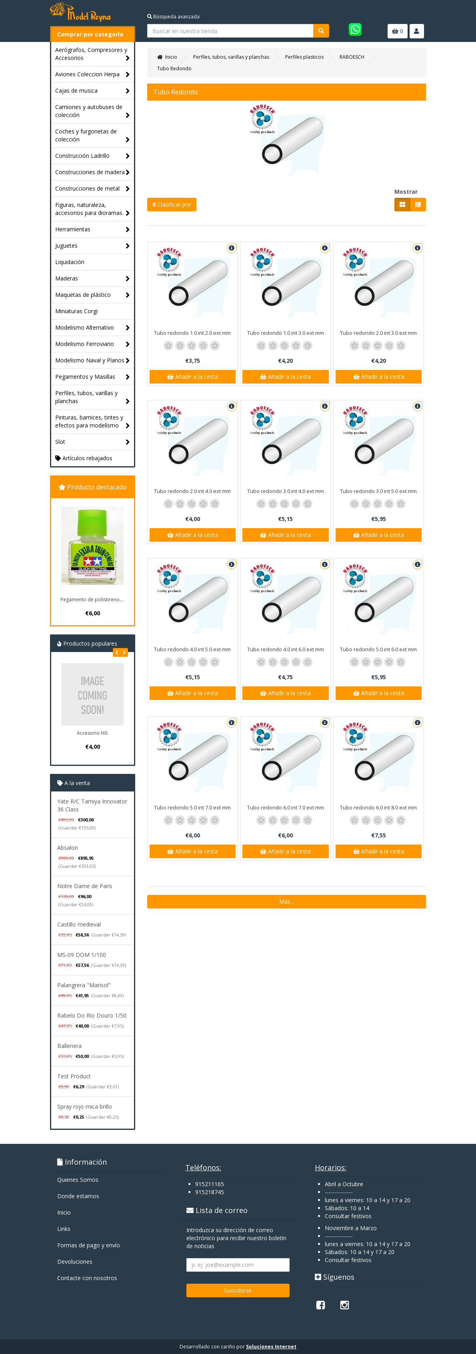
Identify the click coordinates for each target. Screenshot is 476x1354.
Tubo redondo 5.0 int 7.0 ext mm (192, 807)
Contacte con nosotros (87, 1278)
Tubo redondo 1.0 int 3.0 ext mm (285, 332)
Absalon (67, 847)
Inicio (64, 1212)
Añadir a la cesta (192, 376)
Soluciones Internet (271, 1346)
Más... (286, 901)
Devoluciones (74, 1261)
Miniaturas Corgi (76, 311)
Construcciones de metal (92, 189)
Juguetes (92, 246)
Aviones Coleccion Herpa (92, 74)
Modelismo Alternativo (92, 328)
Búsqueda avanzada (173, 16)
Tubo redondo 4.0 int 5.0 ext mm (192, 649)
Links (63, 1229)
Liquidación (69, 262)
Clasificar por (171, 204)
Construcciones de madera (92, 172)
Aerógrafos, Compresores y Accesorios (92, 54)
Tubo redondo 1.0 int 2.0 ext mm (192, 332)
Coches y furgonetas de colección (92, 135)
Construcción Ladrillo (92, 156)
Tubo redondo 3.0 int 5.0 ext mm (378, 491)
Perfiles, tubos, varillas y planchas (92, 397)
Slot (92, 442)
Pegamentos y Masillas (92, 377)
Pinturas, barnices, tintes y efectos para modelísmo (92, 422)
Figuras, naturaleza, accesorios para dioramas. (92, 209)
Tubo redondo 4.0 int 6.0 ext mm (285, 649)
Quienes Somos (77, 1179)
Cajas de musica (92, 91)
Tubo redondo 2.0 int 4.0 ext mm (192, 491)
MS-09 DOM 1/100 (81, 954)
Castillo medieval (79, 924)
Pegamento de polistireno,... (92, 599)
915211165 (209, 1184)
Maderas (92, 278)
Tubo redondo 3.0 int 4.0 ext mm (285, 491)
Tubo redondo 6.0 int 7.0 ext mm (285, 807)
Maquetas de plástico (92, 295)
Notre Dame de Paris (84, 886)
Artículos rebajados (83, 458)
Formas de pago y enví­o (88, 1245)
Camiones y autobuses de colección (92, 111)
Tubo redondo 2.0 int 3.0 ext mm (378, 332)
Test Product (74, 1076)
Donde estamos (78, 1196)
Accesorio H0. (92, 733)
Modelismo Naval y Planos (92, 360)
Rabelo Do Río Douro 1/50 (91, 1015)
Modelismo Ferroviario (92, 344)
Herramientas (92, 229)
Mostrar (406, 191)
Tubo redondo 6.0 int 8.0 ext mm (378, 807)
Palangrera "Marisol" (84, 985)
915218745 (209, 1192)
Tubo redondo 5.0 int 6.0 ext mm (378, 649)
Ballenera (69, 1046)
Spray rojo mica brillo (84, 1106)
